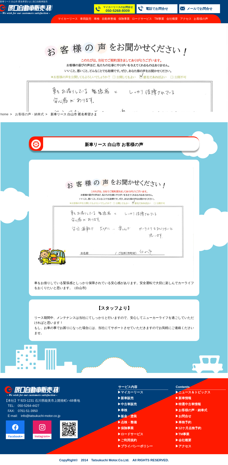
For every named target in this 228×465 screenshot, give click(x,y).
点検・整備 (129, 422)
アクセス (185, 18)
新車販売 (127, 398)
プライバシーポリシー (137, 446)
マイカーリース (68, 18)
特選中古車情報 (189, 404)
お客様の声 (201, 18)
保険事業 (124, 18)
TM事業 (159, 18)
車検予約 (184, 422)
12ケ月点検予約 (189, 428)
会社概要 (172, 18)
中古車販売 (129, 404)
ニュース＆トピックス (194, 392)
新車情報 (184, 398)
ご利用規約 (129, 440)
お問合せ (184, 416)
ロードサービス (142, 18)
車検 (97, 18)
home (5, 114)
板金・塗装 (129, 416)
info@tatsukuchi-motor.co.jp (40, 416)
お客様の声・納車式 (29, 114)
